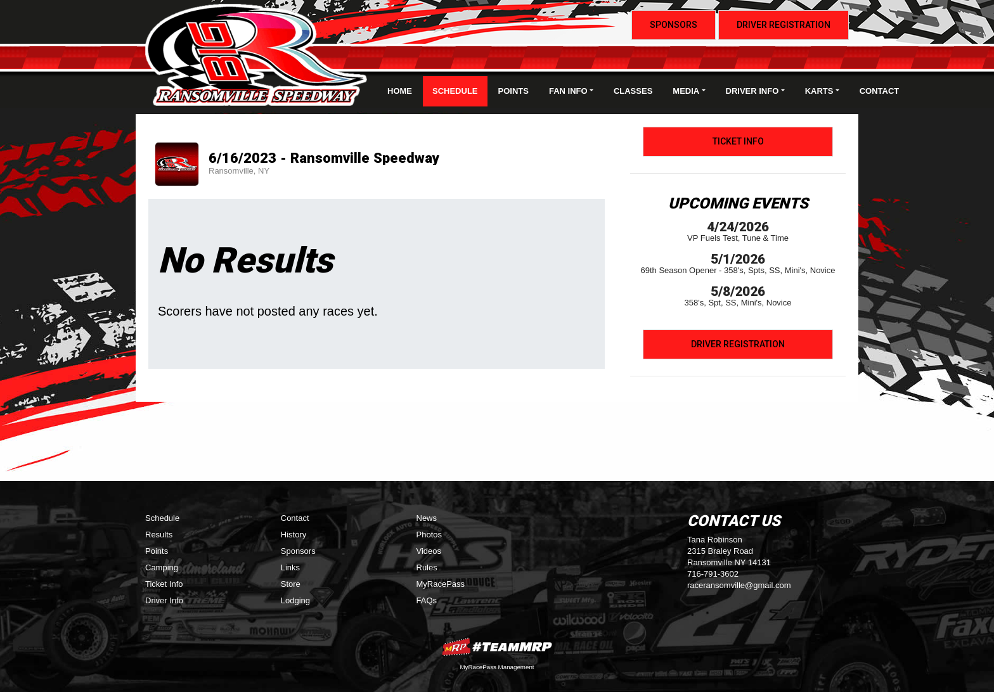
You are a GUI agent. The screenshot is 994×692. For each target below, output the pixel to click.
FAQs (426, 600)
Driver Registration (783, 25)
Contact (880, 91)
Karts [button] (819, 91)
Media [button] (686, 91)
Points (513, 91)
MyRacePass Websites (497, 647)
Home (399, 91)
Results (158, 534)
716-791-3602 (713, 574)
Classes (633, 91)
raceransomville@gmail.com (739, 585)
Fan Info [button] (568, 91)
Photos (429, 534)
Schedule (455, 91)
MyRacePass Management (497, 666)
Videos (429, 551)
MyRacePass (440, 584)
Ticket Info (738, 141)
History (293, 534)
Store (290, 584)
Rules (426, 567)
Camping (161, 567)
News (426, 518)
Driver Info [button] (752, 91)
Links (290, 567)
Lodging (295, 600)
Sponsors (673, 25)
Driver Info (164, 600)
